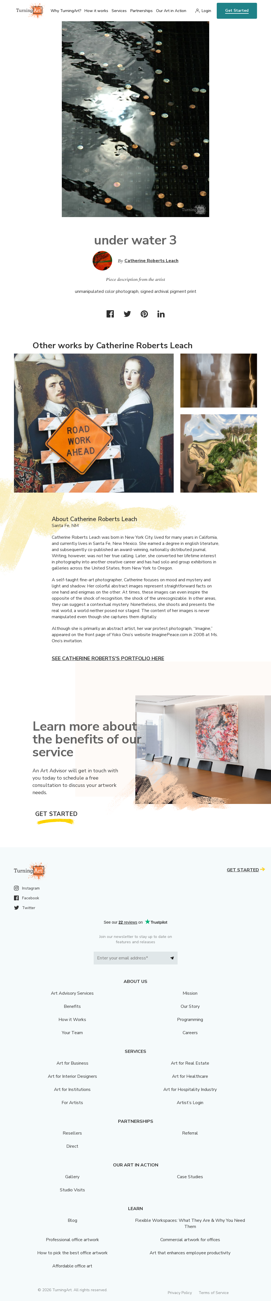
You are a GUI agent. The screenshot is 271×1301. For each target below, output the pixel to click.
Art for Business (72, 1063)
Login (206, 10)
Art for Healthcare (190, 1076)
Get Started (237, 10)
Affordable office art (72, 1266)
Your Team (72, 1033)
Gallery (72, 1177)
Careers (190, 1033)
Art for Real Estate (190, 1063)
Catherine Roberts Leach (151, 261)
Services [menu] (119, 10)
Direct (72, 1146)
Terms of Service (214, 1292)
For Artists (72, 1103)
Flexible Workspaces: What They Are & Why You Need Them (190, 1223)
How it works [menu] (96, 10)
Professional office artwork (72, 1240)
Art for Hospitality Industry (190, 1089)
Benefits (72, 1006)
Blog (72, 1220)
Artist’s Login (190, 1103)
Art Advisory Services (72, 993)
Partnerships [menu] (141, 10)
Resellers (72, 1133)
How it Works (72, 1020)
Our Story (190, 1006)
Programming (190, 1020)
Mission (190, 993)
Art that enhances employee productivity (190, 1253)
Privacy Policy (180, 1292)
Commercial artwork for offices (190, 1240)
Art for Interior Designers (72, 1076)
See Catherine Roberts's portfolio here (108, 658)
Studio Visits (72, 1190)
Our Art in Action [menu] (171, 10)
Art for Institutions (72, 1089)
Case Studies (190, 1177)
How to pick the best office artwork (72, 1253)
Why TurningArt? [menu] (66, 10)
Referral (190, 1133)
